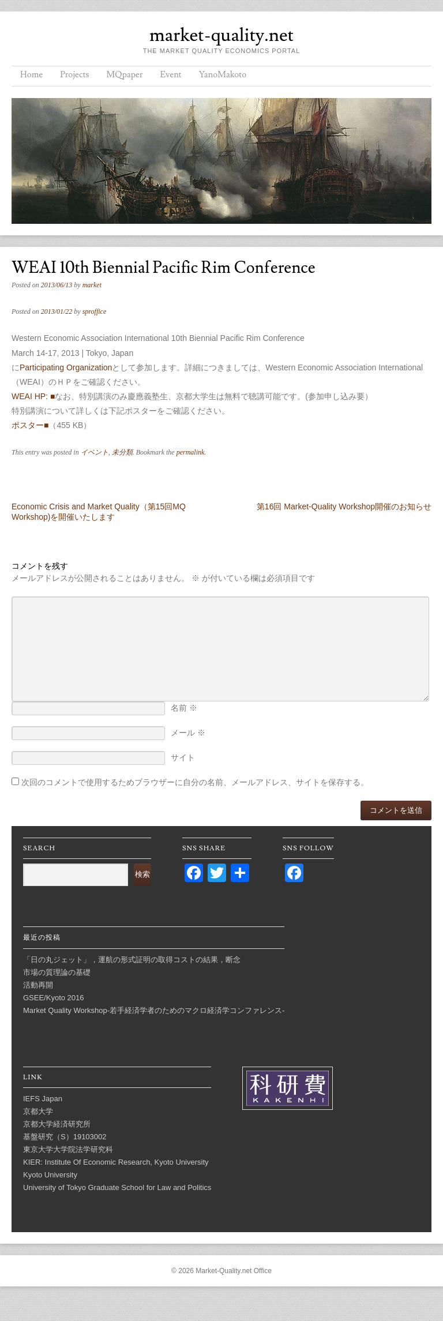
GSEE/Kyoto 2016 (53, 997)
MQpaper (124, 74)
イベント (94, 452)
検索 (142, 874)
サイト (183, 757)
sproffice (94, 311)
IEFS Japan (42, 1098)
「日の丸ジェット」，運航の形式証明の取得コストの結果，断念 (132, 959)
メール (188, 732)
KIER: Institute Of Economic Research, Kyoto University (116, 1162)
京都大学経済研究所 (57, 1124)
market (92, 285)
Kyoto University (50, 1174)
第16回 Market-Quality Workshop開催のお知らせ (344, 506)
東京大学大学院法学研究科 (68, 1149)
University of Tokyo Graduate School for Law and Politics (117, 1187)
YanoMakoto (222, 74)
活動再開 (38, 985)
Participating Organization (66, 367)
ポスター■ (30, 425)
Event (170, 74)
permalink (191, 452)
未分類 (122, 452)
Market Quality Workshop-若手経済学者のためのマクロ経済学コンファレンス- (153, 1010)
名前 (184, 707)
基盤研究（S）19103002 (65, 1136)
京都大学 (38, 1111)
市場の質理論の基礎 (57, 972)
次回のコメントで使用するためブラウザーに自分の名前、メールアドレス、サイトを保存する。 (195, 782)
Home (31, 74)
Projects (74, 74)
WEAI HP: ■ (33, 396)
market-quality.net (221, 35)
